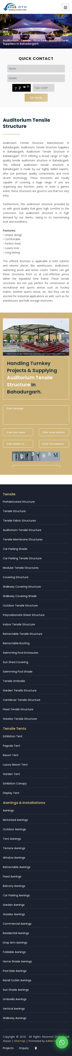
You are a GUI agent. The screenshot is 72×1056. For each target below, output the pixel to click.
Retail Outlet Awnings (17, 980)
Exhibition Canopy (15, 783)
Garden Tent (11, 774)
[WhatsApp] (62, 1043)
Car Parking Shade (15, 549)
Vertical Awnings (14, 1009)
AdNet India (53, 1041)
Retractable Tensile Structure (22, 634)
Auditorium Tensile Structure (22, 530)
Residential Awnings (16, 933)
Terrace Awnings (14, 848)
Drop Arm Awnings (15, 942)
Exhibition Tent (12, 736)
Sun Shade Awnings (16, 990)
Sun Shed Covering (15, 662)
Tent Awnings (12, 839)
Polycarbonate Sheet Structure (24, 615)
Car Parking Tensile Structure (22, 558)
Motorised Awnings (15, 820)
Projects (8, 1048)
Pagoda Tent (11, 746)
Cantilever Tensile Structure (21, 700)
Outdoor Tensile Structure (20, 605)
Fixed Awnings (12, 876)
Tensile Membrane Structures (23, 539)
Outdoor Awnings (14, 829)
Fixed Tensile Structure (18, 709)
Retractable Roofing (16, 643)
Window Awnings (14, 858)
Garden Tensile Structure (19, 690)
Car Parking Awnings (16, 895)
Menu (65, 7)
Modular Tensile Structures (21, 568)
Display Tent (11, 793)
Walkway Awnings (14, 1018)
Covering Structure (15, 577)
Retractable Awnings (16, 867)
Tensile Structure (14, 511)
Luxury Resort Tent (15, 765)
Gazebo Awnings (14, 914)
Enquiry (24, 1048)
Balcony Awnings (14, 886)
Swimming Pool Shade (17, 672)
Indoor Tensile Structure (19, 624)
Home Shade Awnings (17, 961)
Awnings (8, 810)
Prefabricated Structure (19, 502)
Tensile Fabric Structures (19, 521)
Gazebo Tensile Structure (20, 719)
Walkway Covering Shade (20, 596)
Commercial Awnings (17, 924)
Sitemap (19, 1041)
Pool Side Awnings (14, 971)
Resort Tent (10, 755)
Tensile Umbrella (14, 681)
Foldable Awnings (14, 952)
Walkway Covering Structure (22, 587)
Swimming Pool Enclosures (20, 653)
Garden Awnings (14, 905)
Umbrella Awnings (14, 999)
